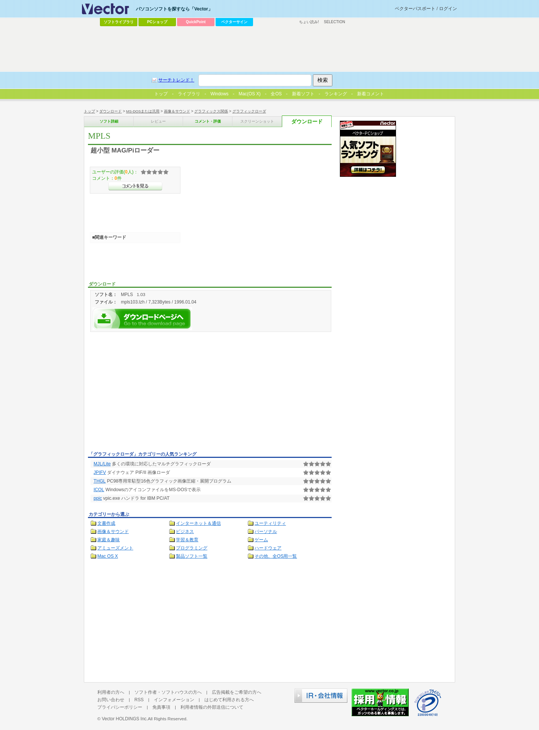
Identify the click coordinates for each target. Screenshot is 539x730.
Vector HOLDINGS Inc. (125, 718)
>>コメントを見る (135, 186)
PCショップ (157, 22)
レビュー (158, 121)
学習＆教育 (187, 539)
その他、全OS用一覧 (276, 556)
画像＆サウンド (177, 111)
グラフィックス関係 (211, 111)
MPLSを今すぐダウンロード (142, 318)
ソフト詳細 (109, 121)
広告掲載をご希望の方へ (236, 692)
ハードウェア (268, 548)
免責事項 (161, 707)
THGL (100, 481)
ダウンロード (110, 111)
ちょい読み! (309, 22)
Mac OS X (107, 556)
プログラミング (191, 548)
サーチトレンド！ (176, 80)
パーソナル (266, 531)
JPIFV (100, 472)
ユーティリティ (270, 523)
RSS (139, 699)
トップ (89, 111)
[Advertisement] (151, 393)
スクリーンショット (257, 121)
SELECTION (334, 22)
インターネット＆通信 (198, 523)
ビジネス (185, 531)
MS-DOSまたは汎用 (143, 111)
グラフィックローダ (249, 111)
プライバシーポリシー (119, 707)
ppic (98, 498)
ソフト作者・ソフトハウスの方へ (168, 692)
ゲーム (261, 539)
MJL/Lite (102, 463)
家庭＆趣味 (108, 539)
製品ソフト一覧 (191, 556)
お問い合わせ (110, 699)
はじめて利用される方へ (229, 699)
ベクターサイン (234, 22)
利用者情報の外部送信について (211, 707)
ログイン (448, 8)
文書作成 (106, 523)
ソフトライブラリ (119, 22)
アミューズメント (115, 548)
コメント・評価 (208, 121)
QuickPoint (196, 22)
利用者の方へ (110, 692)
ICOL (99, 489)
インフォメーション (174, 699)
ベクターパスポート (415, 8)
